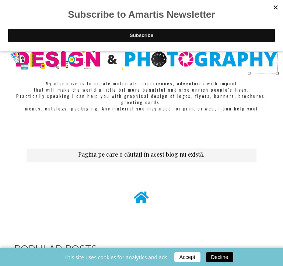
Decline (219, 257)
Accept (187, 257)
